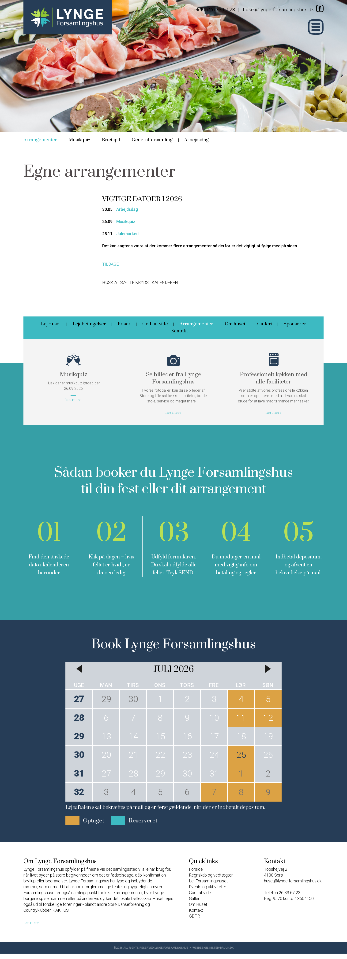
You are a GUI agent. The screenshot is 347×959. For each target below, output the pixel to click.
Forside (196, 869)
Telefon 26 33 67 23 (213, 9)
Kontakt (179, 331)
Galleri (264, 324)
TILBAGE (110, 264)
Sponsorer (295, 324)
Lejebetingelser (89, 324)
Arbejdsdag (196, 140)
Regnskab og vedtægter (211, 875)
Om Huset (198, 904)
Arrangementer (40, 140)
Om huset (235, 324)
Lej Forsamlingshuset (208, 880)
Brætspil (111, 140)
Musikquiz (79, 140)
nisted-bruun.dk (221, 947)
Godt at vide (155, 324)
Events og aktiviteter (207, 886)
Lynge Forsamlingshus (172, 947)
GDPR (194, 916)
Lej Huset (51, 324)
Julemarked (127, 233)
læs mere (31, 922)
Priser (124, 324)
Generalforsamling (152, 140)
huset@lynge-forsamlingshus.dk (278, 9)
